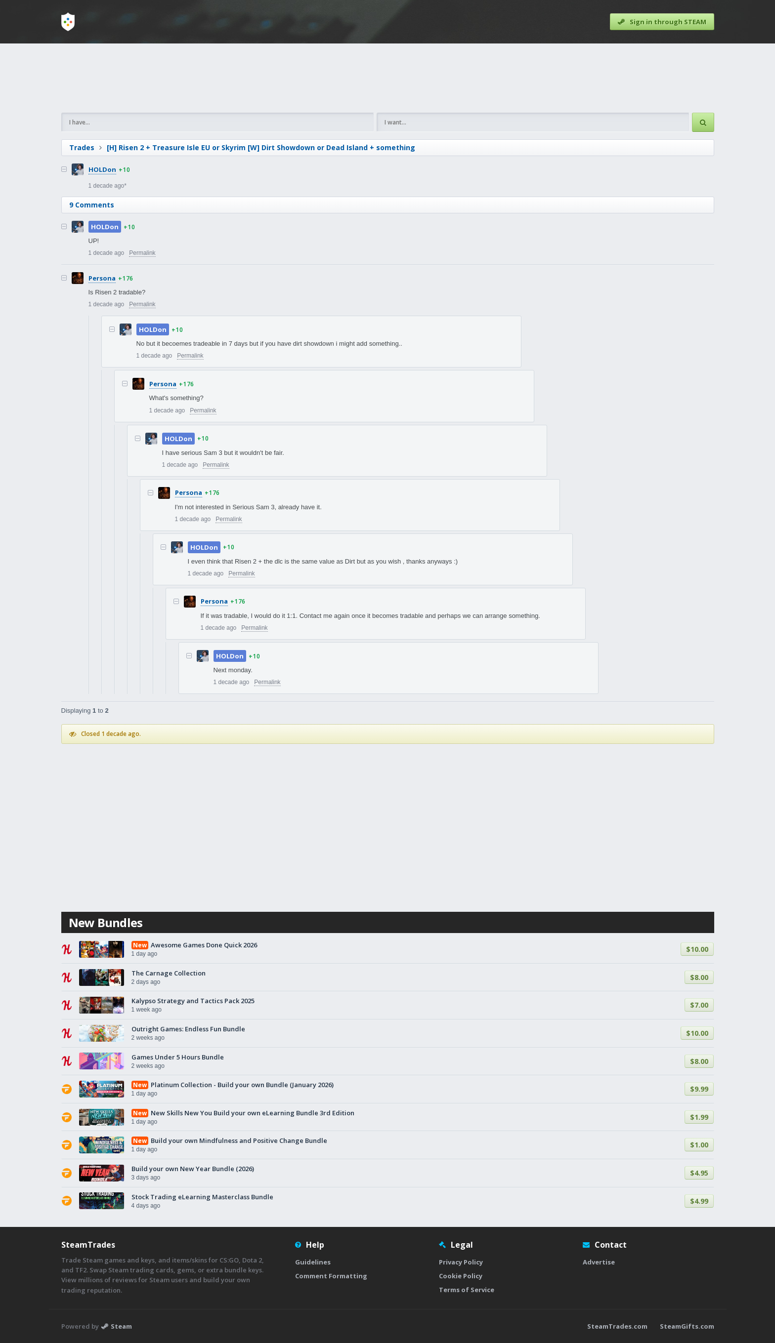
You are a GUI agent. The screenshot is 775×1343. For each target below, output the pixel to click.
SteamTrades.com (617, 1326)
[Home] (68, 21)
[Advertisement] (387, 78)
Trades (81, 147)
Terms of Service (466, 1289)
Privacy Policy (461, 1262)
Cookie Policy (460, 1275)
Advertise (599, 1262)
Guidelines (313, 1262)
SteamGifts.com (687, 1326)
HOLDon (102, 169)
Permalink (142, 252)
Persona (102, 278)
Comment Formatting (331, 1275)
